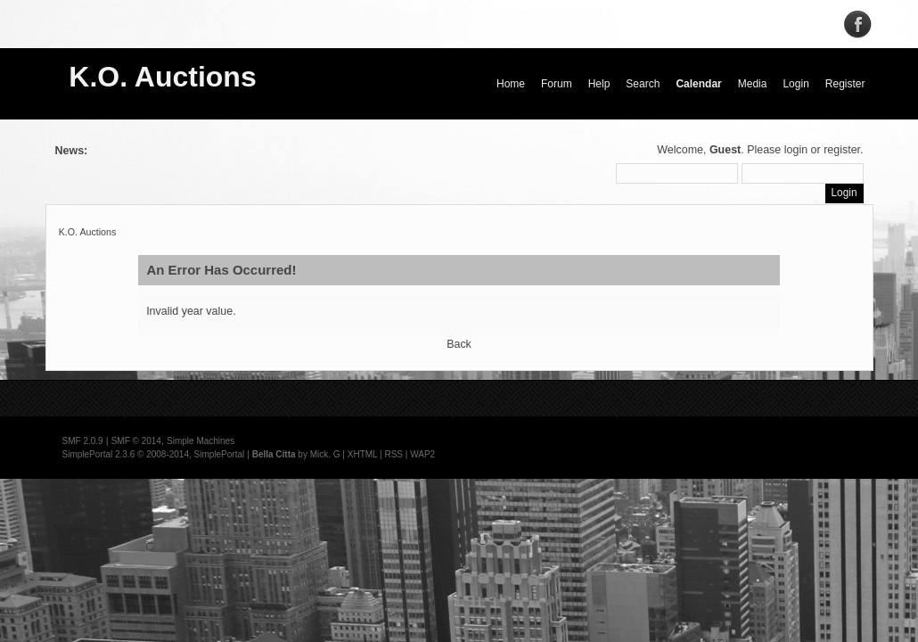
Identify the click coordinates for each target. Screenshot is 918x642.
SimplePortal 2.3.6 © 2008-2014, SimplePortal (153, 454)
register (842, 150)
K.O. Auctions (162, 77)
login (795, 150)
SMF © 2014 (136, 441)
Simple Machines (200, 441)
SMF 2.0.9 (82, 441)
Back (459, 344)
